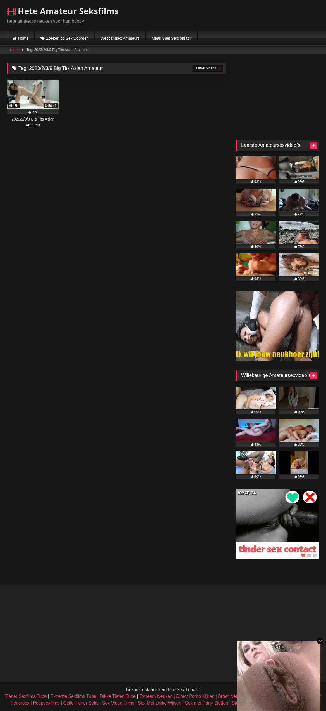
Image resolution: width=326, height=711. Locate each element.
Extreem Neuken (155, 696)
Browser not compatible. (254, 14)
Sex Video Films (118, 703)
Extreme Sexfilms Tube (73, 696)
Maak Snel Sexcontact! (171, 38)
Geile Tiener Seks (80, 703)
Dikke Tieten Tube (118, 696)
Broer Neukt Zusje (236, 696)
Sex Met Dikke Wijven (159, 703)
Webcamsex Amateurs (120, 38)
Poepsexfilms (46, 703)
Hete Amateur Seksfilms (63, 11)
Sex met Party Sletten (206, 703)
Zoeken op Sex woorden (67, 38)
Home (23, 38)
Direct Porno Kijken (195, 696)
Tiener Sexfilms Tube (26, 696)
